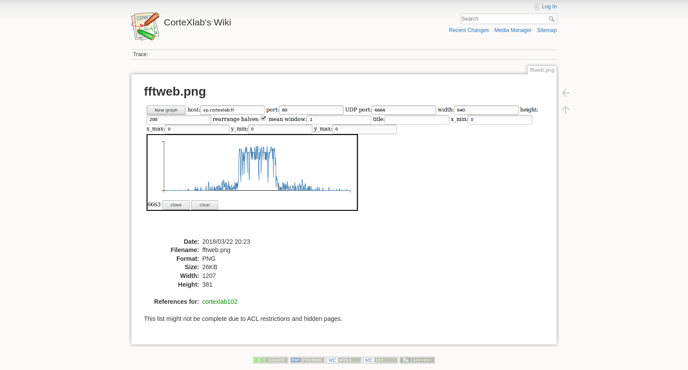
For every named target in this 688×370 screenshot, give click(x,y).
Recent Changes (469, 30)
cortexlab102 (219, 301)
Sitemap (547, 30)
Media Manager (513, 30)
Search (552, 19)
